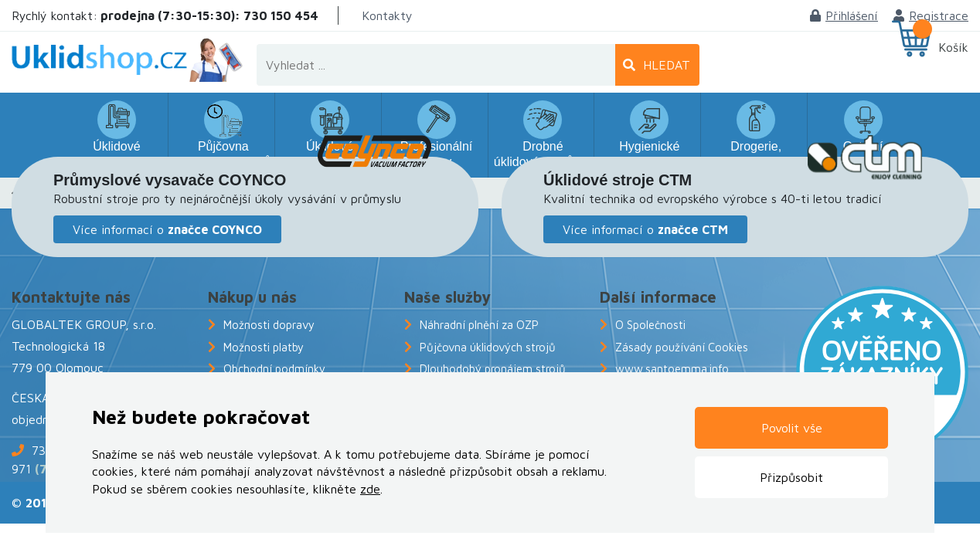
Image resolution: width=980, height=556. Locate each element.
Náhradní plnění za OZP (479, 324)
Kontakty (387, 15)
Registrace (930, 15)
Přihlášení (844, 15)
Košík (953, 47)
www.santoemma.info (672, 368)
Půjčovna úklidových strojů (488, 347)
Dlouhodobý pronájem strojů (493, 368)
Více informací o (167, 229)
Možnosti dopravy (269, 324)
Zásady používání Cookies (681, 347)
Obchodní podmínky (274, 368)
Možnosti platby (263, 347)
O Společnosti (650, 324)
